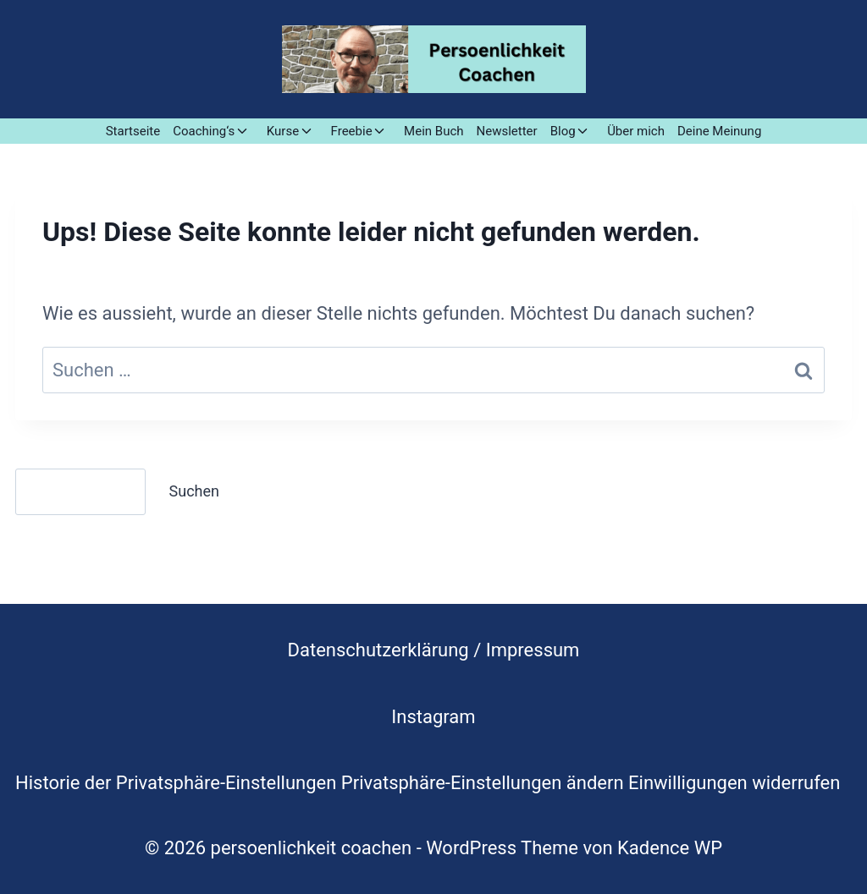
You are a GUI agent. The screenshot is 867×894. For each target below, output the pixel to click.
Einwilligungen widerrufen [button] (734, 782)
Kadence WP (669, 847)
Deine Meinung (719, 131)
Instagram (433, 716)
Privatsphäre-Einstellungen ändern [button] (482, 782)
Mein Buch (433, 131)
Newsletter (507, 131)
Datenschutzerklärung (378, 650)
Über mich (636, 131)
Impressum (533, 650)
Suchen (194, 491)
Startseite (133, 131)
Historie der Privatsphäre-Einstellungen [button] (175, 782)
